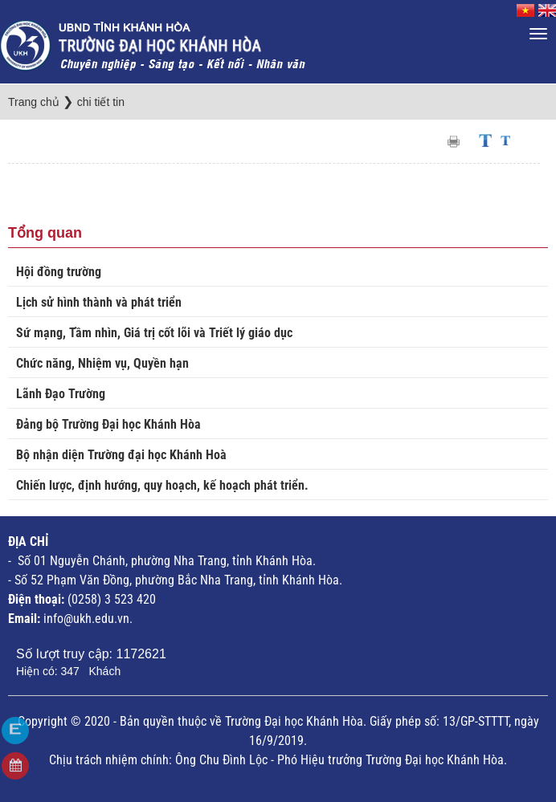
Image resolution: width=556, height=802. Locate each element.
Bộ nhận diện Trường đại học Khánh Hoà (121, 454)
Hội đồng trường (58, 271)
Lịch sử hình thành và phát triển (99, 302)
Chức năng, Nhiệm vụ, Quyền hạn (102, 363)
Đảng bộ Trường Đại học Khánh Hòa (108, 424)
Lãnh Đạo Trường (60, 393)
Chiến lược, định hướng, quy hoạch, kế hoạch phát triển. (162, 485)
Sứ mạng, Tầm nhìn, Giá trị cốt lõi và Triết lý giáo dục (154, 332)
